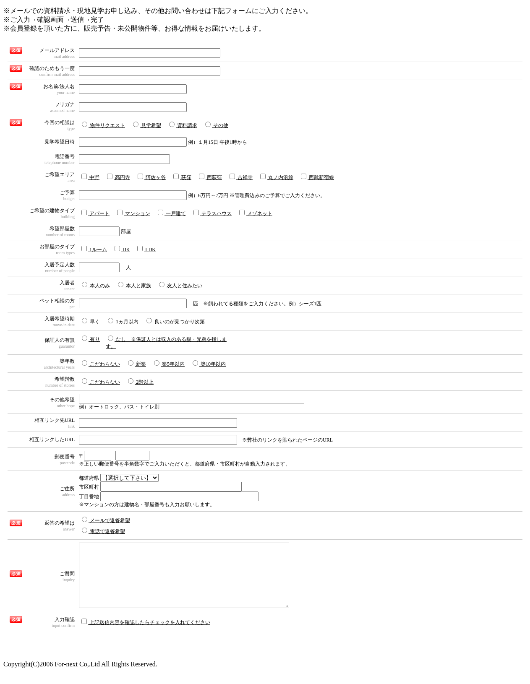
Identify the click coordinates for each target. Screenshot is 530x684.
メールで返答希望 (106, 520)
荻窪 (182, 177)
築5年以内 (169, 363)
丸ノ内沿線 (276, 177)
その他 (216, 125)
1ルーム (94, 249)
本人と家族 (134, 285)
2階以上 (141, 381)
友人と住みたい (180, 285)
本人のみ (96, 285)
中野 (90, 177)
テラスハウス (212, 213)
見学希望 (147, 125)
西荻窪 (210, 177)
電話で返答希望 (103, 531)
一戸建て (172, 213)
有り (91, 338)
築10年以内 (209, 363)
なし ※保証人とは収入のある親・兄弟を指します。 (166, 342)
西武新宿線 (317, 177)
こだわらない (101, 363)
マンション (133, 213)
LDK (146, 249)
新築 (137, 363)
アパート (95, 213)
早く (91, 321)
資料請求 (183, 125)
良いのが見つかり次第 (175, 321)
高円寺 (118, 177)
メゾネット (255, 213)
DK (122, 249)
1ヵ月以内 (123, 321)
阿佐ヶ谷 (152, 177)
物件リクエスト (103, 125)
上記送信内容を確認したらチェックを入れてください (145, 634)
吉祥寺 (241, 177)
